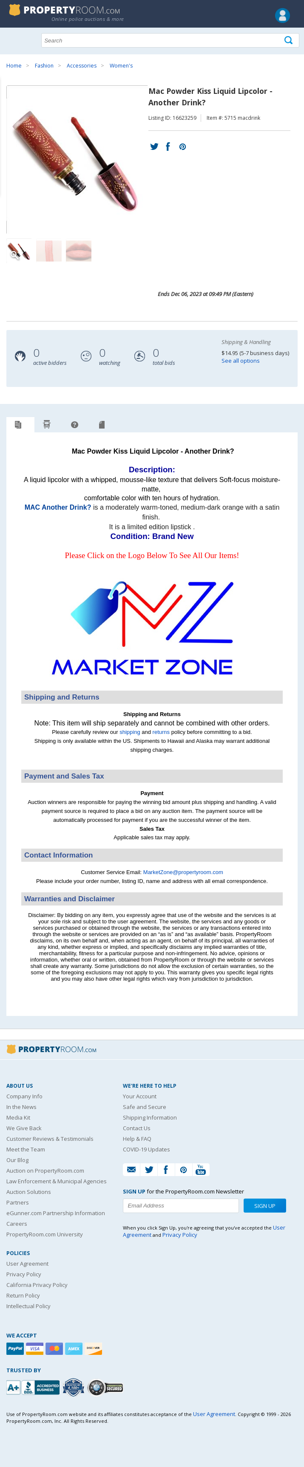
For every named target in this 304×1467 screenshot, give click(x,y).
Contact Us (137, 1128)
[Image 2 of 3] (49, 251)
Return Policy (23, 1295)
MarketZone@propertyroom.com (183, 872)
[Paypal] (16, 1349)
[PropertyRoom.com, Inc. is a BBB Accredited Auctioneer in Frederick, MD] (34, 1386)
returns (161, 732)
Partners (17, 1202)
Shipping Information (150, 1117)
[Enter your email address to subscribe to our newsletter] (181, 1206)
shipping (129, 732)
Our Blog (17, 1160)
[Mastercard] (55, 1349)
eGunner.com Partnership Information (55, 1213)
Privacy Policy (23, 1274)
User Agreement (27, 1263)
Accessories (82, 65)
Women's (121, 65)
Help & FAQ (137, 1139)
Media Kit (18, 1117)
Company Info (24, 1096)
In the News (21, 1107)
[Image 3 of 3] (78, 251)
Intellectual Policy (28, 1306)
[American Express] (75, 1349)
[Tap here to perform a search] (289, 40)
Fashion (44, 65)
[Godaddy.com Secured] (106, 1387)
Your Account (139, 1096)
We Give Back (24, 1128)
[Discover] (94, 1349)
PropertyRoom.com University (44, 1234)
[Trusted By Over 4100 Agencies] (74, 1387)
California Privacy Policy (37, 1285)
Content (8, 107)
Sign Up (265, 1206)
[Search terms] (170, 40)
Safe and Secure (144, 1107)
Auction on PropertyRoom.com (45, 1170)
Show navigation (14, 39)
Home (14, 65)
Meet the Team (25, 1149)
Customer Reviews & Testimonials (50, 1139)
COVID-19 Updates (146, 1149)
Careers (16, 1223)
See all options (241, 360)
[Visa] (35, 1349)
